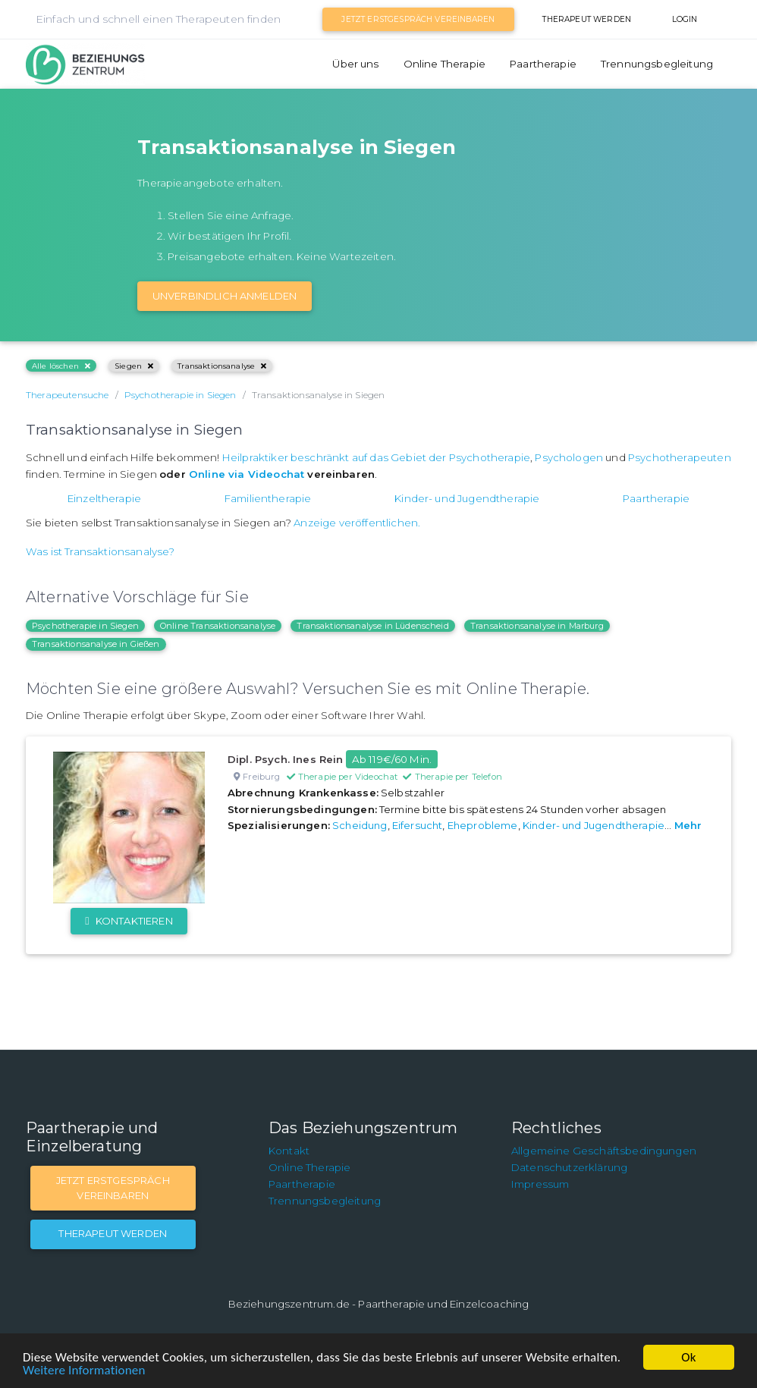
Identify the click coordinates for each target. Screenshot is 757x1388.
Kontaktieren (128, 921)
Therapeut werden (586, 19)
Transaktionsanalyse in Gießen (96, 644)
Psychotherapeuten (679, 457)
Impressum (540, 1184)
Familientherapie (268, 498)
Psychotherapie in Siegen (85, 625)
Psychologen (569, 457)
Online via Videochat (246, 474)
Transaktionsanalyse (221, 366)
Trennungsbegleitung (657, 64)
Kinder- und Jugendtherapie (466, 498)
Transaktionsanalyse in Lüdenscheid (372, 625)
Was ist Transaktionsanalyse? (100, 551)
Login (685, 19)
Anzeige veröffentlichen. (357, 523)
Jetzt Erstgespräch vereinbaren (418, 19)
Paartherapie (543, 64)
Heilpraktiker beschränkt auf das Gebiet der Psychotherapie (376, 457)
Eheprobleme (483, 825)
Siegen (134, 366)
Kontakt (289, 1151)
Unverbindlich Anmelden (224, 296)
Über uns (355, 64)
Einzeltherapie (104, 498)
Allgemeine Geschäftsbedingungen (603, 1151)
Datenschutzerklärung (569, 1167)
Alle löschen (61, 366)
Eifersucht (417, 825)
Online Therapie (444, 64)
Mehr (688, 825)
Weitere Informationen (84, 1370)
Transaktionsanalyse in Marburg (537, 625)
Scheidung (359, 825)
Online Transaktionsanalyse (217, 625)
